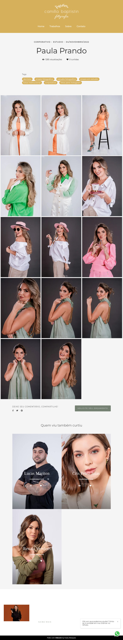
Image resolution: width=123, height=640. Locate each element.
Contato (81, 26)
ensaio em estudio (89, 79)
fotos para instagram (71, 82)
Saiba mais (44, 622)
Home (41, 26)
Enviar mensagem (104, 607)
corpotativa (50, 82)
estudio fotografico (67, 79)
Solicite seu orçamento (93, 408)
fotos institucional (32, 82)
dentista (27, 79)
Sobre (68, 26)
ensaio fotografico (44, 79)
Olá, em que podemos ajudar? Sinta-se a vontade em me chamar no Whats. (98, 623)
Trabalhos (54, 26)
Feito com (61, 638)
